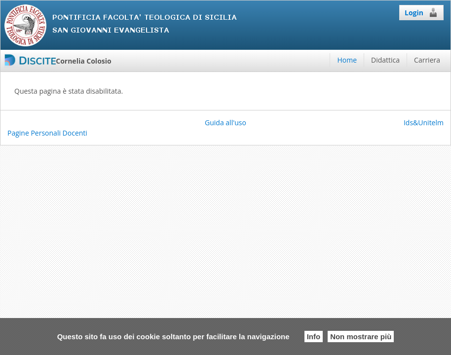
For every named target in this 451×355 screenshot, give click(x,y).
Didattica (385, 60)
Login (421, 12)
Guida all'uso (225, 122)
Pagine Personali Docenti (47, 133)
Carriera (427, 60)
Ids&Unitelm (424, 122)
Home (347, 60)
